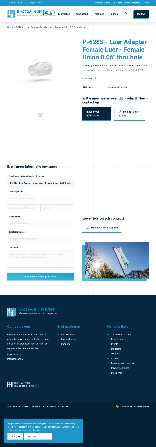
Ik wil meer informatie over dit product (27, 176)
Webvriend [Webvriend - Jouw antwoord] (144, 406)
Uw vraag (13, 247)
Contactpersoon (16, 191)
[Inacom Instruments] (31, 14)
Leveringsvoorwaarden (123, 363)
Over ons (115, 353)
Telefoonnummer (17, 232)
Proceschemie (68, 339)
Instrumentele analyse (117, 87)
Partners (65, 344)
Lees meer (87, 78)
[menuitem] (102, 3)
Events (127, 2)
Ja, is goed (15, 436)
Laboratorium (68, 334)
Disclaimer (116, 373)
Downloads (117, 2)
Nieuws (146, 2)
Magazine (136, 2)
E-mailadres (14, 216)
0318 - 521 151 (17, 2)
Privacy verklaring (120, 368)
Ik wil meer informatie (92, 114)
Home (10, 27)
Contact (115, 358)
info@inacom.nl (35, 2)
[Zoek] (126, 14)
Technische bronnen (102, 2)
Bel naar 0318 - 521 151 (129, 114)
